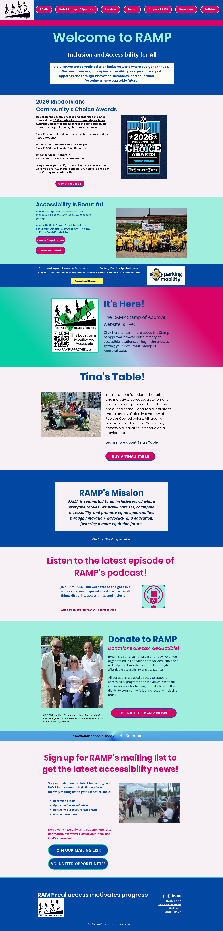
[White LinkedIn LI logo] (133, 736)
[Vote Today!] (69, 184)
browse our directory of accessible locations (132, 339)
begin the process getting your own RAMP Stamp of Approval (136, 346)
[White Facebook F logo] (164, 896)
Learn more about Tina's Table (131, 442)
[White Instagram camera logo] (127, 736)
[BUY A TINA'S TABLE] (130, 456)
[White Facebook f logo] (121, 736)
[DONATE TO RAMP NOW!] (144, 713)
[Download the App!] (87, 281)
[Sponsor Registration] (50, 250)
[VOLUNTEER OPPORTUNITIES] (78, 864)
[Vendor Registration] (50, 240)
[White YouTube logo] (139, 736)
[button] (209, 9)
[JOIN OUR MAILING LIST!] (78, 850)
